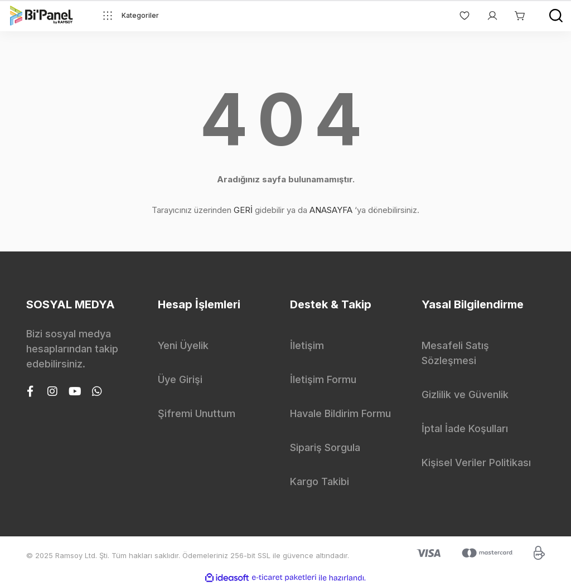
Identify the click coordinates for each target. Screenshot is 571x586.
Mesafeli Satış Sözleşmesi (455, 353)
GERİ (243, 210)
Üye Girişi (180, 379)
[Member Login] (487, 15)
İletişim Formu (323, 379)
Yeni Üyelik (183, 345)
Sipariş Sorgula (325, 447)
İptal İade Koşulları (465, 428)
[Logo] (41, 16)
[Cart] (515, 15)
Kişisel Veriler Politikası (476, 462)
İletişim (307, 345)
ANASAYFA (330, 210)
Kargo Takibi (319, 481)
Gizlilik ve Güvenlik (465, 394)
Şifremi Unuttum (196, 413)
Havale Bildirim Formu (340, 413)
